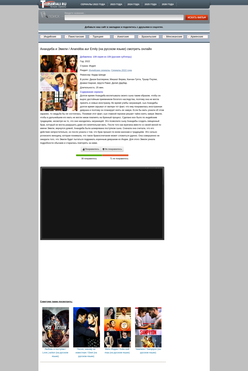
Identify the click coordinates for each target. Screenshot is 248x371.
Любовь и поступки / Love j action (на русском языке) (55, 353)
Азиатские (123, 36)
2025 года (151, 4)
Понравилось (90, 149)
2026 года (168, 4)
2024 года (133, 4)
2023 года (116, 4)
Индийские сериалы (99, 70)
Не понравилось (112, 149)
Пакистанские (76, 36)
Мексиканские (174, 36)
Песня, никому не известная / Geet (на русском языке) (86, 353)
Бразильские (149, 36)
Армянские (197, 36)
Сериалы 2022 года (93, 4)
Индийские (50, 36)
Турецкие (98, 36)
